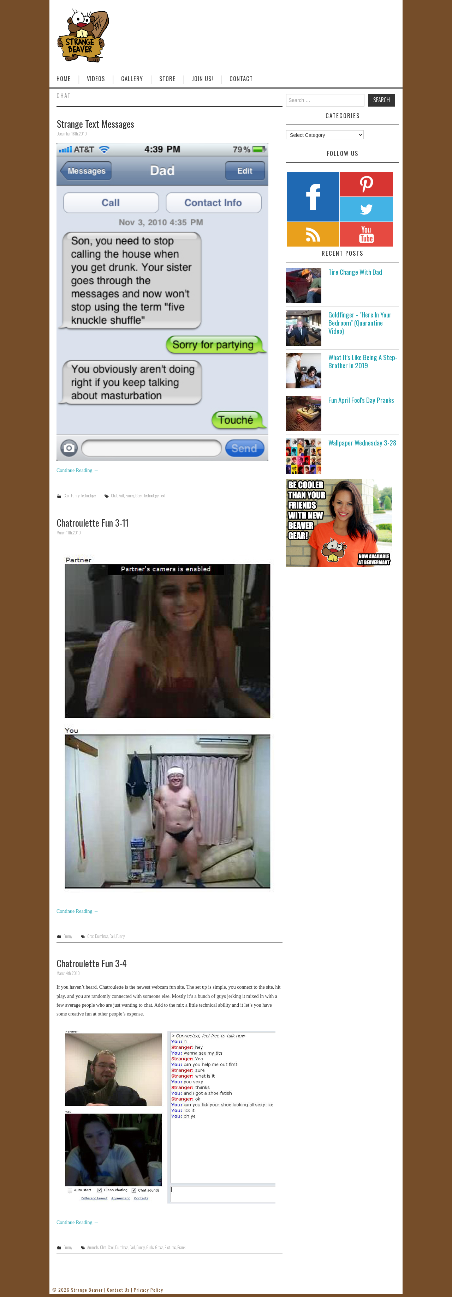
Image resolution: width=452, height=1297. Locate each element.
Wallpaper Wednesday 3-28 (362, 442)
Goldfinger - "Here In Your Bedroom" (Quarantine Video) (360, 322)
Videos (96, 78)
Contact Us (118, 1289)
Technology (88, 495)
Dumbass (101, 936)
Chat (114, 495)
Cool (67, 495)
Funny (75, 495)
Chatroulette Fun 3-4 (92, 963)
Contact (241, 78)
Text (162, 495)
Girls (150, 1247)
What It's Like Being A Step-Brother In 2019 (362, 361)
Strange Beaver (87, 1289)
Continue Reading (77, 470)
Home (63, 78)
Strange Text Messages (95, 123)
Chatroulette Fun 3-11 (93, 522)
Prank (181, 1247)
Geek (138, 495)
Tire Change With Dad (355, 272)
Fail (121, 495)
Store (167, 78)
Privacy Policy (148, 1289)
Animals (93, 1247)
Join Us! (202, 78)
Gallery (132, 78)
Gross (159, 1247)
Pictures (170, 1247)
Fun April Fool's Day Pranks (361, 400)
